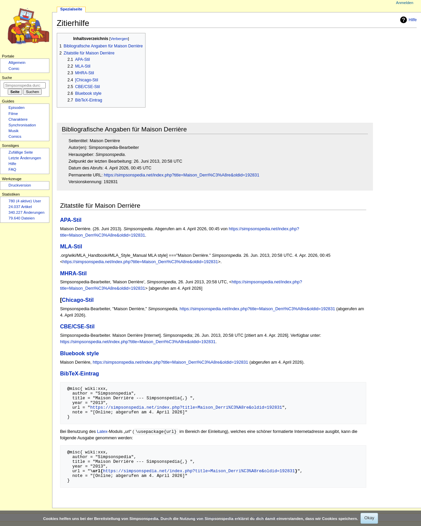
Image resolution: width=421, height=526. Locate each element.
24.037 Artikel (20, 207)
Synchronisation (22, 125)
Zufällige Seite (20, 152)
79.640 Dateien (21, 218)
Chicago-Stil (78, 300)
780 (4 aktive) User (24, 201)
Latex (102, 432)
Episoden (16, 108)
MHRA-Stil (73, 273)
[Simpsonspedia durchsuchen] (25, 85)
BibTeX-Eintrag (79, 373)
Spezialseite (71, 9)
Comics (14, 136)
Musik (13, 131)
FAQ (12, 169)
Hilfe (407, 19)
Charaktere (18, 119)
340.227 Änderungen (26, 212)
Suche (7, 78)
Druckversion (19, 185)
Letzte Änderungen (24, 158)
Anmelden (405, 3)
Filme (13, 114)
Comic (13, 69)
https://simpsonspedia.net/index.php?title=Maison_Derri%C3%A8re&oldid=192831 (181, 175)
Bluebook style (79, 353)
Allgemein (16, 62)
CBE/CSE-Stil (77, 326)
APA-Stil (71, 220)
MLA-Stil (71, 246)
